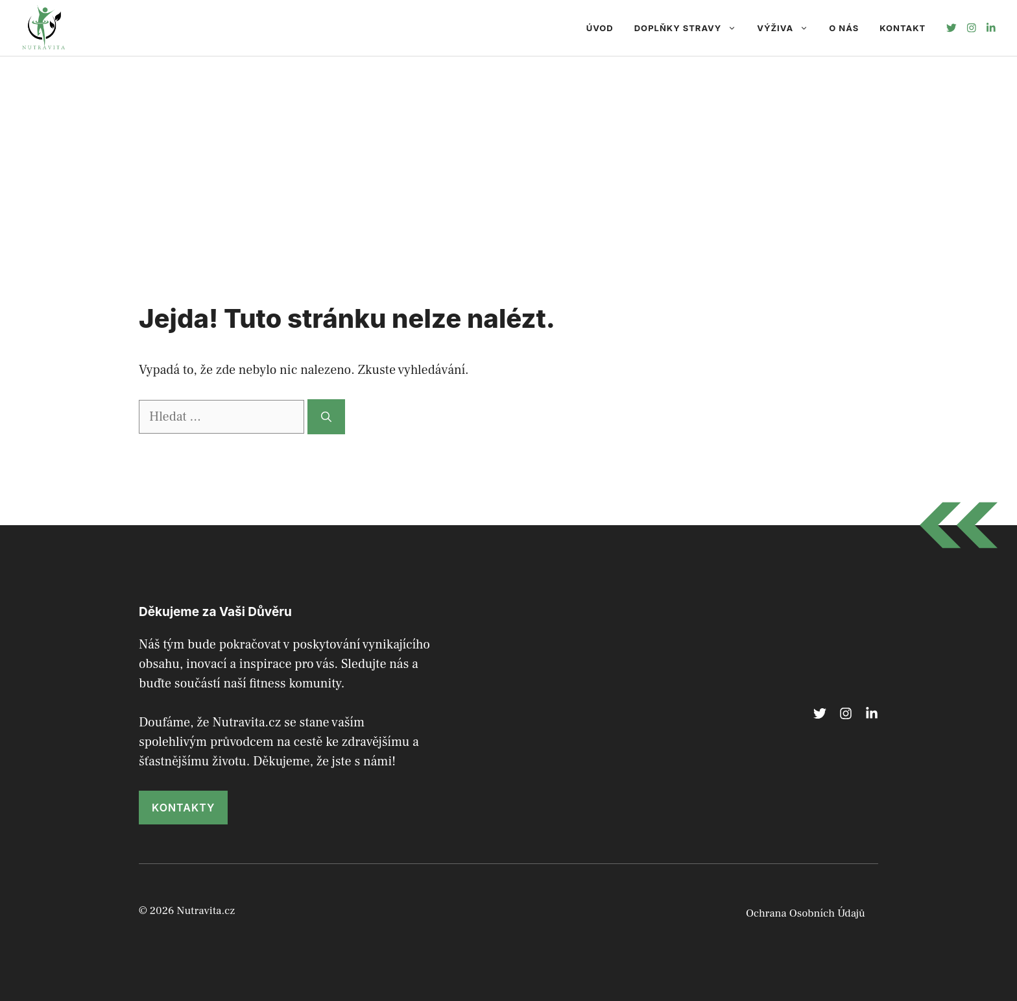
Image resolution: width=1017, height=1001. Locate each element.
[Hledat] (326, 416)
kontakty (183, 807)
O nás (844, 28)
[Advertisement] (508, 154)
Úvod (600, 28)
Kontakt (902, 28)
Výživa (788, 27)
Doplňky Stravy (690, 27)
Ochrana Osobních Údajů (805, 913)
